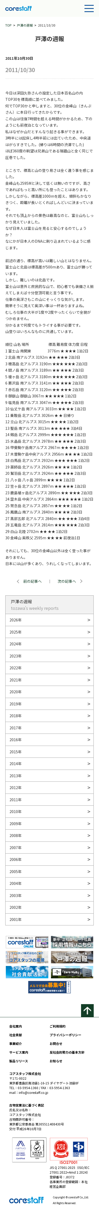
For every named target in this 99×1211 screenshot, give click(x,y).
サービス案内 (18, 1052)
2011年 (16, 799)
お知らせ (56, 1061)
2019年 (16, 703)
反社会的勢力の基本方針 (67, 1052)
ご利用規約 (57, 1026)
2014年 (16, 763)
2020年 (16, 691)
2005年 (16, 871)
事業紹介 (15, 1043)
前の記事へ (32, 581)
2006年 (16, 859)
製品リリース (18, 1061)
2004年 (16, 883)
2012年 (16, 787)
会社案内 (15, 1026)
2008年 (16, 835)
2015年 (16, 751)
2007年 (16, 847)
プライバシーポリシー (65, 1035)
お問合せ (56, 1043)
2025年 (16, 632)
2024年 (16, 643)
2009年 (16, 823)
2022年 (16, 667)
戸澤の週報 (25, 25)
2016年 (16, 739)
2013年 (16, 775)
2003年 (16, 895)
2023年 (16, 656)
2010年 (16, 811)
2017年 (16, 727)
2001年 (16, 919)
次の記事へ (67, 581)
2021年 (16, 679)
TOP (8, 25)
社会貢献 (15, 1035)
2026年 (16, 619)
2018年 (16, 715)
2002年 (16, 907)
